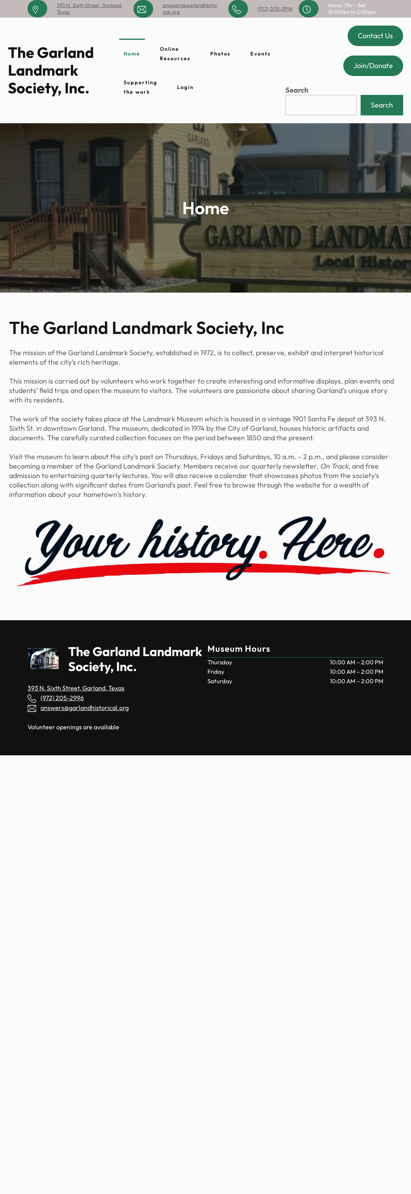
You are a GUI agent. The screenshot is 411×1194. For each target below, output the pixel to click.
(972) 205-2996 (275, 9)
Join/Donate (373, 65)
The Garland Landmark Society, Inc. (51, 70)
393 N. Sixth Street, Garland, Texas (76, 688)
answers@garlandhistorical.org (85, 708)
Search (296, 90)
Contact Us (375, 35)
